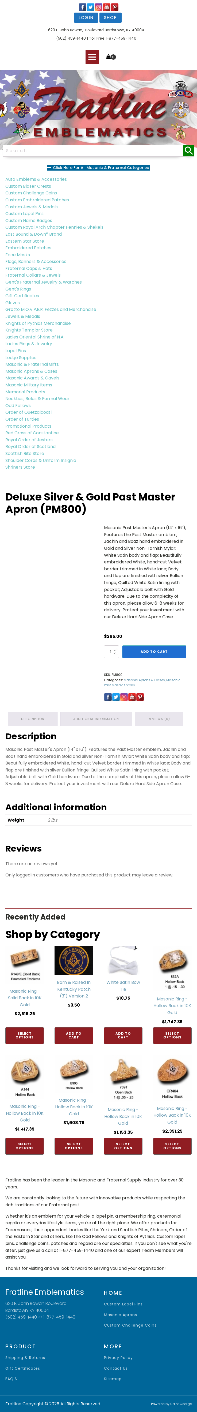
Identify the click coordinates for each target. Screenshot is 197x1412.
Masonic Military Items (28, 385)
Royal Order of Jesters (29, 440)
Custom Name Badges (28, 220)
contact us (116, 1368)
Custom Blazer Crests (28, 186)
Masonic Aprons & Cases (31, 371)
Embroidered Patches (28, 248)
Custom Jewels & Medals (31, 207)
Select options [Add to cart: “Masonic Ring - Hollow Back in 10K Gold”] (172, 1035)
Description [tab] (32, 719)
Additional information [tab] (96, 719)
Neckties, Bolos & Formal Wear (37, 399)
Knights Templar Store (29, 330)
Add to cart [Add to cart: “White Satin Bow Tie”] (123, 1035)
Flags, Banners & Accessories (35, 261)
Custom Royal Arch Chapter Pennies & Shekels (54, 227)
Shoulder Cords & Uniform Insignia (40, 460)
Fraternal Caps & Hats (28, 268)
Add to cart (154, 651)
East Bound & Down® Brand (33, 234)
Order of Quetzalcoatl (28, 412)
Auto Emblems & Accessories (36, 179)
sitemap (113, 1379)
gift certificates (22, 1368)
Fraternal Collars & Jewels (33, 275)
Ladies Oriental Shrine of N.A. (34, 337)
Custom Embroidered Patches (37, 200)
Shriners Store (20, 467)
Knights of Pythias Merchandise (38, 323)
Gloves (12, 303)
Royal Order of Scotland (30, 446)
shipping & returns (25, 1358)
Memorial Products (25, 392)
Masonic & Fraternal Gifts (32, 364)
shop (110, 17)
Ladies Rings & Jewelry (28, 344)
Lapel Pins (15, 351)
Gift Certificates (22, 296)
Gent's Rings (18, 289)
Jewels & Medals (22, 316)
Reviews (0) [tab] (159, 719)
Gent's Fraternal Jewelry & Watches (43, 282)
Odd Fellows (18, 405)
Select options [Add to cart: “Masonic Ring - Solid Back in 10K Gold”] (25, 1035)
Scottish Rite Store (24, 453)
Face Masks (17, 255)
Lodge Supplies (20, 358)
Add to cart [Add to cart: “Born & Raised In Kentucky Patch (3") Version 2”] (74, 1035)
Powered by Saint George (171, 1404)
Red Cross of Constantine (32, 433)
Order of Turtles (22, 419)
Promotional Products (28, 426)
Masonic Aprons (120, 1315)
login (86, 17)
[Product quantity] (111, 651)
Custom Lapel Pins (24, 213)
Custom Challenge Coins (31, 193)
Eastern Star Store (24, 241)
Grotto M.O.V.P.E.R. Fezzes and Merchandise (50, 309)
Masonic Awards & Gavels (32, 378)
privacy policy (118, 1358)
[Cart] (111, 57)
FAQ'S (11, 1379)
